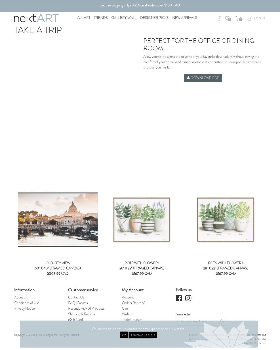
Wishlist (127, 314)
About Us (21, 297)
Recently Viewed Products (86, 308)
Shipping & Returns (81, 314)
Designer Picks (154, 17)
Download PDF (203, 77)
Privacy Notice (24, 308)
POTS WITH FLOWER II (226, 263)
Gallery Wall (123, 17)
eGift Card (75, 319)
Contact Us (76, 297)
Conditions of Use (26, 302)
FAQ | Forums (78, 302)
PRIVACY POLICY (143, 335)
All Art (83, 17)
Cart (125, 308)
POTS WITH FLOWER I (141, 263)
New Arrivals (184, 17)
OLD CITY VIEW (58, 263)
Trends (101, 17)
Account (128, 297)
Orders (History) (133, 302)
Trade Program (132, 319)
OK (124, 335)
